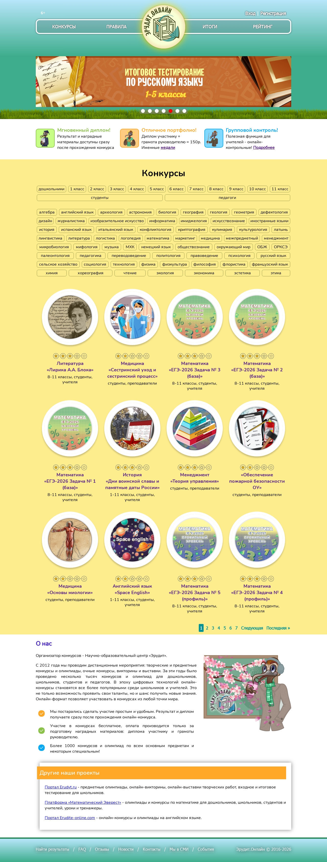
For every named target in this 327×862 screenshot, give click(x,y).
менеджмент (276, 238)
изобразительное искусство (117, 221)
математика (158, 238)
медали (168, 147)
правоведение (204, 255)
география (193, 212)
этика (276, 273)
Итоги (210, 26)
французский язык (270, 264)
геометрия (244, 212)
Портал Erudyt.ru (61, 787)
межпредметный (242, 238)
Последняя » (278, 628)
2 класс (97, 189)
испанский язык (76, 229)
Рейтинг (262, 26)
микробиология (54, 247)
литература (79, 238)
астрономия (140, 212)
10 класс (257, 189)
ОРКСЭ (281, 247)
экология (165, 273)
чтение (130, 273)
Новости (126, 849)
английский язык (77, 212)
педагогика (90, 255)
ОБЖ (262, 247)
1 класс (77, 189)
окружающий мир (233, 247)
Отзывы (102, 849)
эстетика (242, 273)
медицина (210, 238)
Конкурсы (64, 26)
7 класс (196, 189)
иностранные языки (269, 221)
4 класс (137, 189)
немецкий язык (156, 247)
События (206, 849)
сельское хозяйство (58, 264)
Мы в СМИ (179, 849)
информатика (162, 221)
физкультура (174, 264)
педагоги (227, 197)
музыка (111, 247)
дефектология (274, 212)
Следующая (252, 628)
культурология (253, 229)
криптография (191, 229)
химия (52, 273)
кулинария (222, 229)
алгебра (47, 212)
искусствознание (229, 221)
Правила (116, 26)
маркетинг (185, 238)
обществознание (194, 247)
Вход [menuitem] (250, 13)
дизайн (45, 221)
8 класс (216, 189)
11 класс (280, 189)
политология (168, 255)
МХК (130, 247)
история (46, 229)
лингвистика (50, 238)
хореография (90, 273)
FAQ (82, 849)
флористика (234, 264)
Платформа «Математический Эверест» (83, 802)
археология (111, 212)
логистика (105, 238)
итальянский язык (115, 229)
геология (218, 212)
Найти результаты (52, 849)
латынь (281, 229)
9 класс (236, 189)
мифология (87, 247)
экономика (204, 273)
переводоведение (129, 255)
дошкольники (51, 189)
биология (167, 212)
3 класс (117, 189)
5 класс (157, 189)
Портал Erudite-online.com (70, 818)
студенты (100, 197)
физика (148, 264)
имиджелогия (194, 221)
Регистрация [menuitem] (273, 13)
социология (95, 264)
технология (124, 264)
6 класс (176, 189)
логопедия (131, 238)
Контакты (151, 849)
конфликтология (155, 229)
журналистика (71, 221)
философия (204, 264)
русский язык (273, 255)
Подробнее (264, 147)
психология (239, 255)
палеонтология (55, 255)
